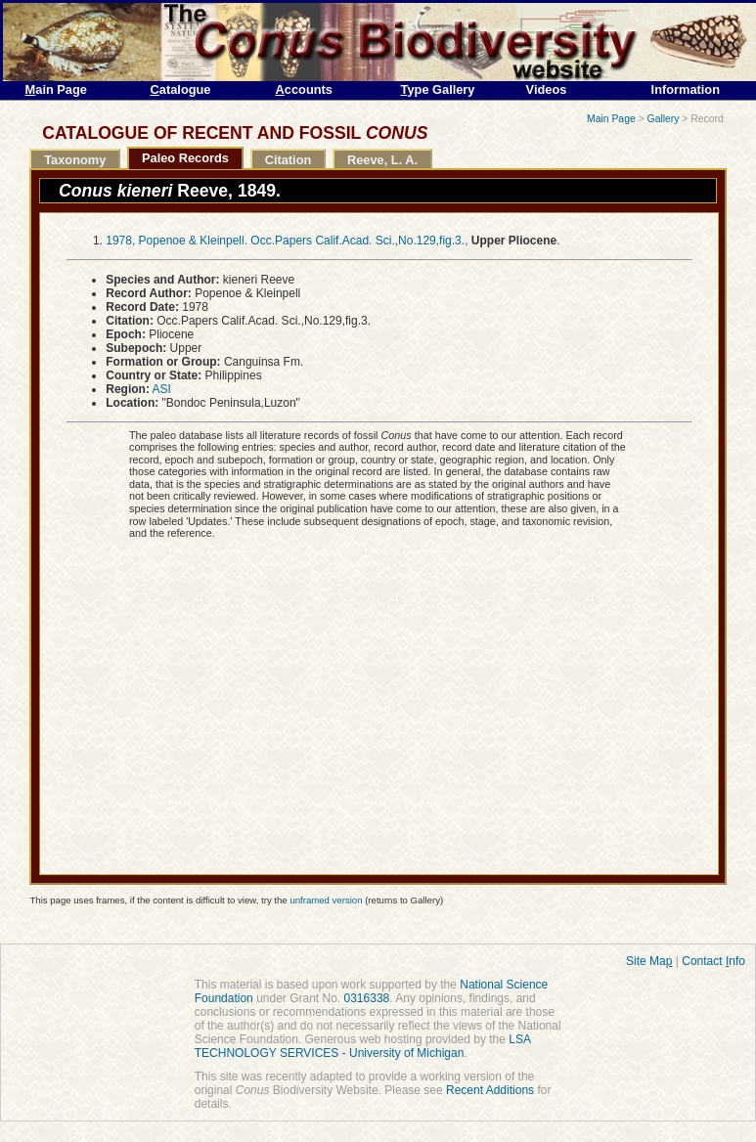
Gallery (663, 118)
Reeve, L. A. (382, 160)
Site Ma (649, 961)
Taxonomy (75, 160)
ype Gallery (438, 89)
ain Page (56, 89)
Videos (546, 89)
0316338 (367, 998)
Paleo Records (185, 158)
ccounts (304, 89)
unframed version (325, 900)
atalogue (181, 89)
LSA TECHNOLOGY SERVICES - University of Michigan (363, 1046)
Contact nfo (713, 961)
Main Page (611, 118)
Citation (288, 160)
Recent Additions (490, 1090)
